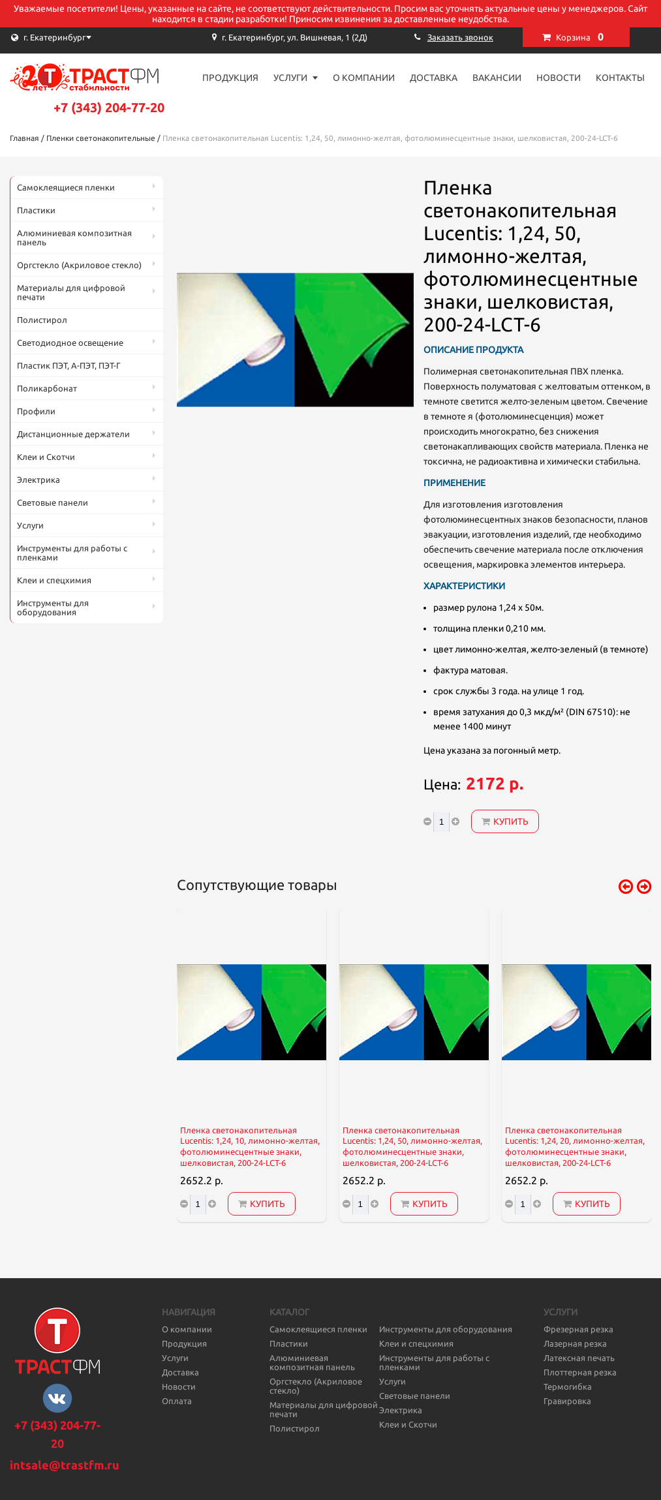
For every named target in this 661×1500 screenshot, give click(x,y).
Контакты (620, 77)
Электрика (38, 479)
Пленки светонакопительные (100, 138)
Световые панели (52, 502)
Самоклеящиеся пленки (66, 187)
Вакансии (496, 77)
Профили (36, 411)
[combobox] (75, 37)
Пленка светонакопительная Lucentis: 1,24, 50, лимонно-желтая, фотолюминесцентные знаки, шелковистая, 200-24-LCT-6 (412, 1146)
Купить (505, 821)
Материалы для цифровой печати (71, 292)
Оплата (177, 1400)
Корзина (580, 36)
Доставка (433, 77)
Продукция (230, 77)
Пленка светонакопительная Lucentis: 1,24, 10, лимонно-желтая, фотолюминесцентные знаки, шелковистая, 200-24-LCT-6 (250, 1146)
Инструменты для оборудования (53, 607)
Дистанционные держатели (73, 433)
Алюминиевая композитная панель (74, 237)
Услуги (290, 77)
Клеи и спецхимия (54, 580)
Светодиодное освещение (70, 342)
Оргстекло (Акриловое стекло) (79, 264)
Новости (558, 77)
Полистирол (42, 319)
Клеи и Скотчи (46, 456)
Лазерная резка (575, 1343)
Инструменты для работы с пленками (72, 552)
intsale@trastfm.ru (64, 1464)
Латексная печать (579, 1357)
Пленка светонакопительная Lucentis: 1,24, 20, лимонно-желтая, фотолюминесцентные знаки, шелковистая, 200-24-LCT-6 (575, 1146)
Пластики (36, 210)
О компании (364, 77)
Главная (24, 138)
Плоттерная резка (580, 1372)
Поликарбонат (47, 388)
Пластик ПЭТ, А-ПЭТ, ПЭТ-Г (69, 365)
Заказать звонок (460, 37)
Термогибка (568, 1386)
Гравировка (567, 1400)
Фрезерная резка (578, 1329)
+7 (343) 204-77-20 (109, 107)
